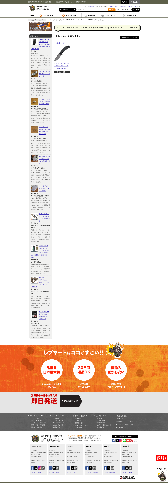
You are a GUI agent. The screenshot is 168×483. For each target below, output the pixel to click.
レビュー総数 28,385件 (77, 2)
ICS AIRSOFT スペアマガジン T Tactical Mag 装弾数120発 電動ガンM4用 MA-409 (40, 44)
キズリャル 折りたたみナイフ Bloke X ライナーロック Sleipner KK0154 (61, 66)
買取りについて (102, 418)
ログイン (120, 419)
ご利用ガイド (122, 427)
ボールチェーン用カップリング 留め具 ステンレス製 (44, 101)
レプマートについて (80, 416)
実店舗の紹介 (79, 423)
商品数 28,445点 (62, 2)
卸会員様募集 (101, 422)
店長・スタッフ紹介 (81, 425)
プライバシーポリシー (125, 424)
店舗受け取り (101, 427)
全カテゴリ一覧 (58, 425)
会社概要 (78, 418)
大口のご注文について (104, 425)
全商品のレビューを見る (129, 37)
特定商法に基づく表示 (125, 421)
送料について (114, 6)
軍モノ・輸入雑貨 (36, 427)
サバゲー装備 (35, 418)
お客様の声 (78, 427)
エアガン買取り (102, 420)
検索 (137, 10)
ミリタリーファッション (38, 422)
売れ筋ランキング (133, 6)
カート (135, 2)
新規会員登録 (122, 416)
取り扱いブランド (58, 422)
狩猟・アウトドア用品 (38, 425)
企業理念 (78, 421)
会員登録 (91, 6)
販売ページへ (61, 43)
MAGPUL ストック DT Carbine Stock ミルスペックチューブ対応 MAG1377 (40, 282)
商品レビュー (57, 427)
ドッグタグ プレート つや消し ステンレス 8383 (44, 188)
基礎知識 (56, 418)
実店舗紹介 (123, 6)
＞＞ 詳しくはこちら (37, 472)
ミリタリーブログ (58, 420)
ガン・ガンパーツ (36, 420)
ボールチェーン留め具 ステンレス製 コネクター (44, 74)
